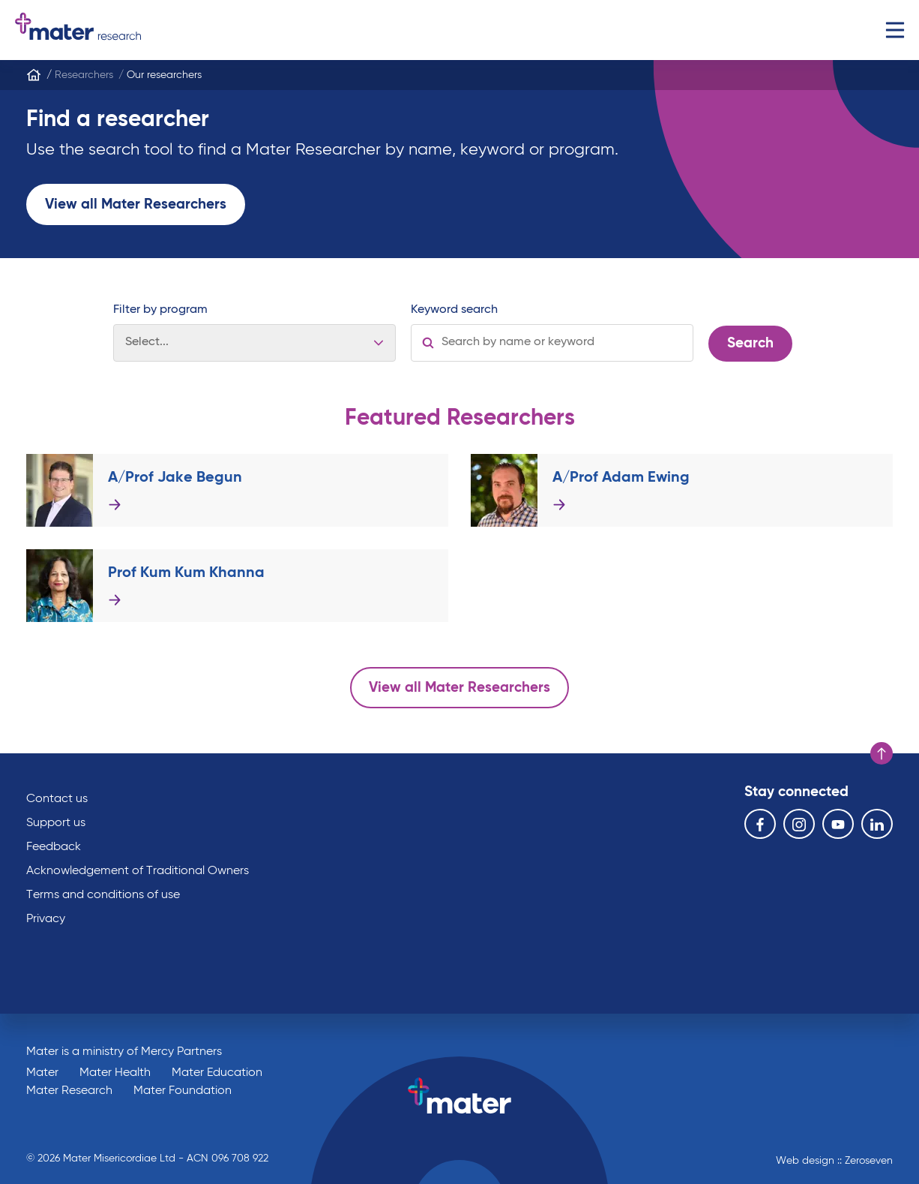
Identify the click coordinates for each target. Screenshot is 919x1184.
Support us (55, 823)
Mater (42, 1073)
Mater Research (69, 1091)
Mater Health (115, 1073)
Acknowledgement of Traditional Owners (137, 871)
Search (750, 343)
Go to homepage (78, 30)
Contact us (57, 799)
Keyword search (454, 310)
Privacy (45, 919)
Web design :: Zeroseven (834, 1160)
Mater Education (217, 1073)
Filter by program (160, 310)
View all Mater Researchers (135, 204)
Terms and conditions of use (103, 895)
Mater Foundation (182, 1091)
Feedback (53, 847)
